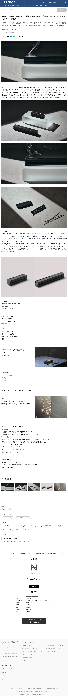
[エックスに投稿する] (7, 36)
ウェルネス (18, 529)
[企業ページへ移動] (34, 570)
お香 (24, 526)
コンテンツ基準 (31, 688)
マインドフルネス (8, 526)
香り (36, 526)
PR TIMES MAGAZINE (27, 654)
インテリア (58, 526)
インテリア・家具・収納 (22, 518)
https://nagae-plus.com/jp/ (32, 596)
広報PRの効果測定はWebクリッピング (31, 658)
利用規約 (39, 688)
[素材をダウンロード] (19, 36)
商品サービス (6, 509)
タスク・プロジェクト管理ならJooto (54, 645)
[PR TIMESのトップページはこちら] (9, 2)
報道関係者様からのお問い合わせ (51, 688)
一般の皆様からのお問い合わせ (41, 691)
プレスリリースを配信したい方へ (9, 656)
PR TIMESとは (5, 647)
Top (2, 5)
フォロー (34, 586)
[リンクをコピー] (22, 36)
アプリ (23, 5)
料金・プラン (5, 650)
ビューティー (37, 5)
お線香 (18, 526)
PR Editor (24, 661)
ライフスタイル (7, 529)
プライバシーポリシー (20, 688)
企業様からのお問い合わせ (25, 691)
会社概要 (11, 688)
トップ (4, 553)
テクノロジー (9, 5)
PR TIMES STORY (26, 645)
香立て (30, 526)
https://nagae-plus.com (11, 375)
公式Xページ (4, 676)
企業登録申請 (52, 2)
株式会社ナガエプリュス (25, 553)
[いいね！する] (2, 36)
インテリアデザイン (46, 526)
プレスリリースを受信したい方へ (9, 653)
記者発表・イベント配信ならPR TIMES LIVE (32, 651)
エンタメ (29, 5)
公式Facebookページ (7, 669)
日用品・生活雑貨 (8, 518)
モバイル (16, 5)
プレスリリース (12, 553)
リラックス (27, 529)
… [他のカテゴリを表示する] (52, 5)
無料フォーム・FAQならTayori (53, 648)
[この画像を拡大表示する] (7, 487)
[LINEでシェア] (14, 36)
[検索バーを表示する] (65, 2)
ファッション (46, 5)
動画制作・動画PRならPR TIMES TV (30, 648)
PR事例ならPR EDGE (51, 651)
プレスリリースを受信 (41, 2)
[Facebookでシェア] (11, 36)
